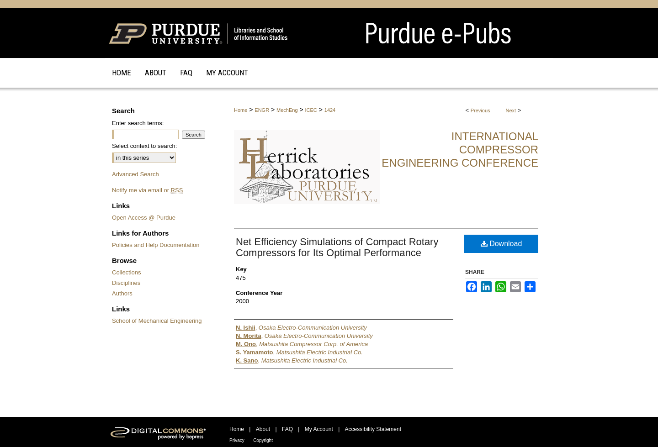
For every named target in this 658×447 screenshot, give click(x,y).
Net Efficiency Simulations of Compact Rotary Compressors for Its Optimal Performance (337, 247)
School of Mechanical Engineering (157, 320)
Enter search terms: (138, 123)
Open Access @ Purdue (143, 217)
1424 (329, 110)
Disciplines (126, 282)
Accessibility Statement (373, 429)
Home (240, 110)
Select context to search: (144, 145)
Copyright (263, 440)
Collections (126, 272)
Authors (122, 293)
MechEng (286, 110)
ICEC (311, 110)
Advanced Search (135, 174)
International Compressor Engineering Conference (460, 149)
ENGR (262, 110)
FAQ (287, 429)
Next (511, 110)
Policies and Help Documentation (156, 245)
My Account (319, 429)
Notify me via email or (147, 190)
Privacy (236, 440)
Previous (480, 110)
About (263, 429)
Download (501, 243)
